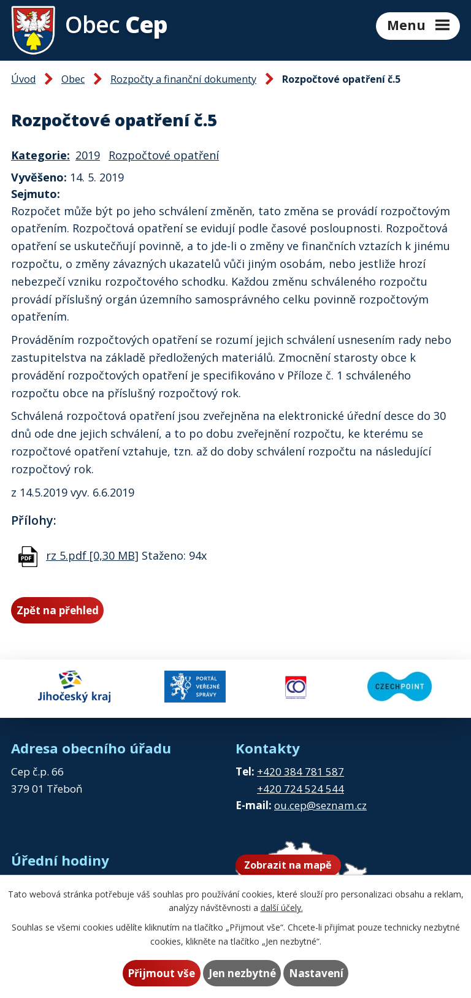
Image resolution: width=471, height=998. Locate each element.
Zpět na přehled (58, 610)
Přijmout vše (161, 973)
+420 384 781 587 (300, 771)
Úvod (23, 79)
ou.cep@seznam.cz (320, 805)
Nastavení (316, 973)
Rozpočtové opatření (164, 155)
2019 (87, 155)
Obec (73, 79)
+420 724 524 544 (300, 789)
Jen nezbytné (242, 973)
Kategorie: (40, 155)
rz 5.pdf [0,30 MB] (92, 555)
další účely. (282, 907)
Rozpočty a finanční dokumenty (183, 79)
